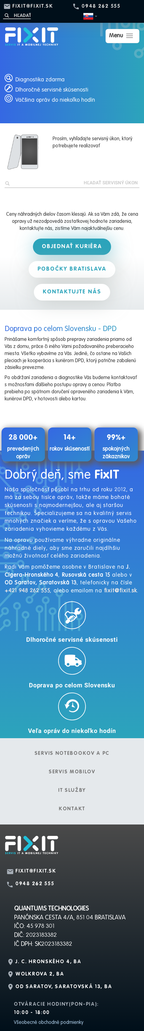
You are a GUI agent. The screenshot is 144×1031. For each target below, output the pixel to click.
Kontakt (72, 809)
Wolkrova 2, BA (39, 974)
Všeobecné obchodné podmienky (48, 1022)
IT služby (72, 790)
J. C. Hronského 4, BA (48, 961)
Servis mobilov (72, 772)
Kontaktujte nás (72, 292)
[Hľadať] (17, 15)
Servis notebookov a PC (72, 753)
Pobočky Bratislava (72, 269)
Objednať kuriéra (72, 246)
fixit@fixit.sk (32, 6)
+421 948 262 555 (27, 591)
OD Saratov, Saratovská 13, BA (63, 986)
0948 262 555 (101, 6)
